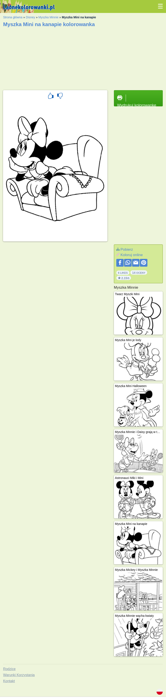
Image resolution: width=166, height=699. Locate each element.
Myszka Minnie (48, 17)
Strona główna (12, 17)
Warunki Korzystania (19, 675)
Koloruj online (131, 255)
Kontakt (9, 681)
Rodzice (9, 669)
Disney (30, 17)
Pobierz (126, 249)
